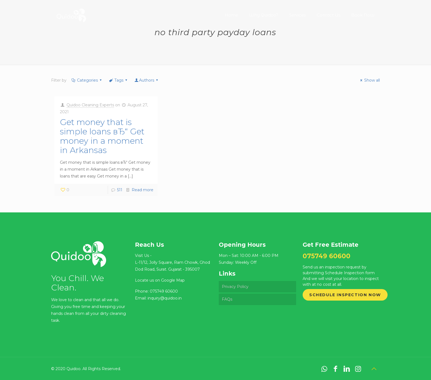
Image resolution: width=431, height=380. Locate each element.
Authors (147, 80)
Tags (118, 80)
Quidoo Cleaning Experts (90, 104)
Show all (369, 80)
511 (119, 189)
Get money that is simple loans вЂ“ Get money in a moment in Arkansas (102, 136)
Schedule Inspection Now (345, 294)
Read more (142, 189)
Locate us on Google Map (160, 280)
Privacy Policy (235, 286)
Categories (87, 80)
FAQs (227, 299)
